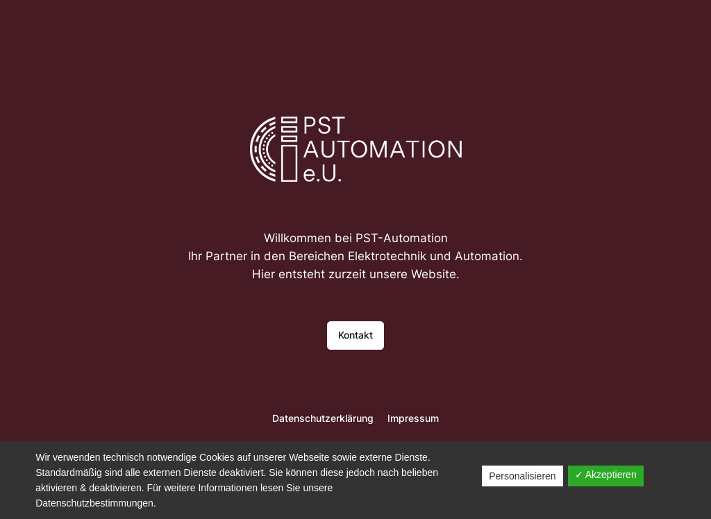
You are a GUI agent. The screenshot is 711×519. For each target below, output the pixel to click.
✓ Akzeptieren (606, 474)
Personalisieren (522, 476)
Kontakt (355, 335)
